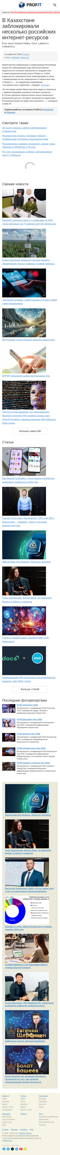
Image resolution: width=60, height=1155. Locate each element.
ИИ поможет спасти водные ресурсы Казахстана (28, 340)
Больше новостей (30, 431)
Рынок (23, 1101)
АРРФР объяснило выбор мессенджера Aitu (26, 376)
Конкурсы (42, 1104)
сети (10, 1122)
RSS (32, 1130)
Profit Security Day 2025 (28, 734)
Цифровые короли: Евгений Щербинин (25, 1041)
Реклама (14, 1130)
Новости (5, 1096)
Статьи (23, 1096)
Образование (7, 1109)
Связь (4, 1098)
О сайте (5, 1130)
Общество (25, 58)
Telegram (10, 112)
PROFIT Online (25, 1133)
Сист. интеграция (8, 1119)
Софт (4, 1125)
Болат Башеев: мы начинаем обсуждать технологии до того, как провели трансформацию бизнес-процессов (25, 1079)
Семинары (43, 1101)
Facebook (48, 109)
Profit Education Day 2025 (29, 719)
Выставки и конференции (48, 1116)
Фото (41, 1114)
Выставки (42, 1098)
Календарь (43, 1096)
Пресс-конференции (46, 1122)
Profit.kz (26, 54)
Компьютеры (7, 1116)
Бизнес (4, 1104)
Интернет (16, 58)
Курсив (45, 85)
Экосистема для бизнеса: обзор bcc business (26, 562)
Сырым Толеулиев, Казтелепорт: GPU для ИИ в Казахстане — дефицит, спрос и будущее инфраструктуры (28, 522)
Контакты (24, 1130)
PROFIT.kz (7, 1141)
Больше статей (30, 689)
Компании (6, 1114)
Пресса (24, 1114)
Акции (41, 1107)
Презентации (44, 1119)
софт (11, 1107)
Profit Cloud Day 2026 (27, 705)
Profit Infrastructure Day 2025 (31, 748)
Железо (5, 1107)
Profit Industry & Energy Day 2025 (33, 763)
